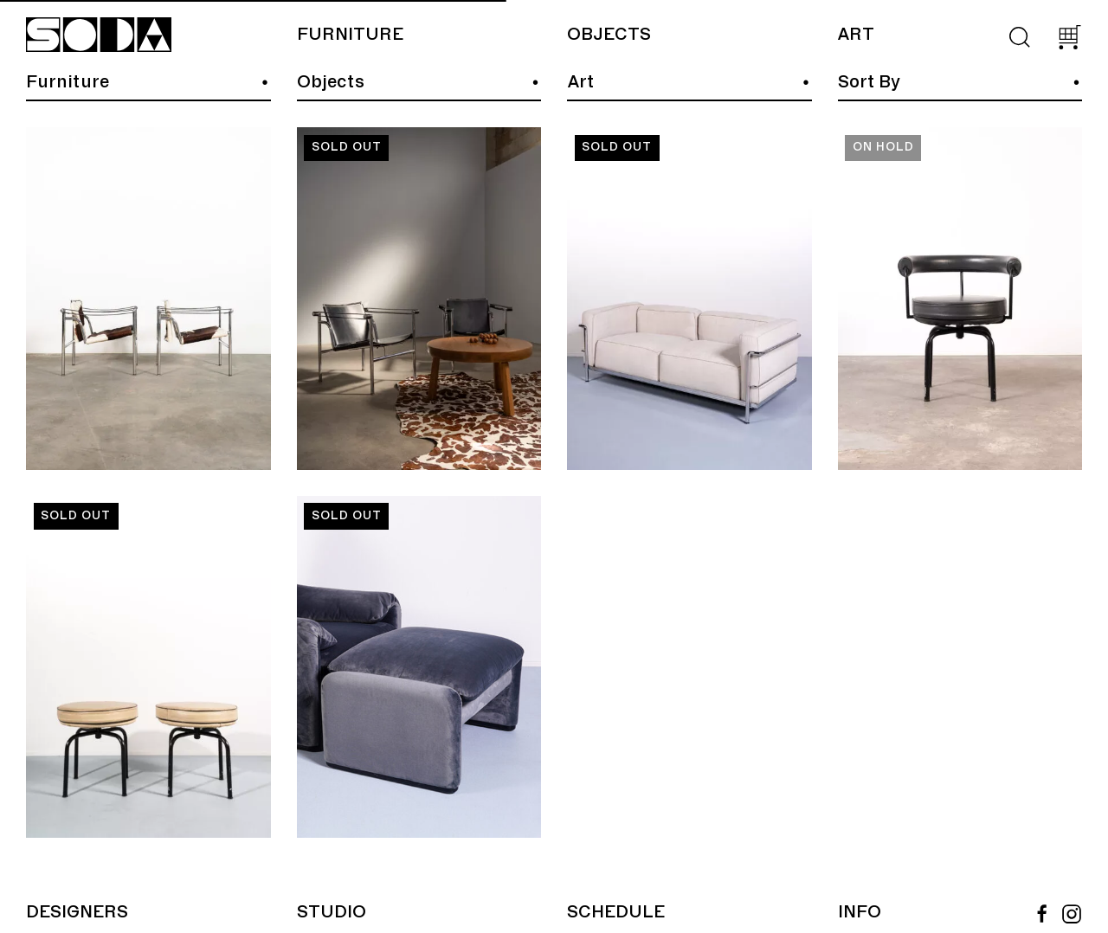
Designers (77, 912)
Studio (331, 912)
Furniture (350, 34)
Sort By (869, 82)
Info (859, 912)
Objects (609, 34)
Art (855, 34)
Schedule (616, 912)
